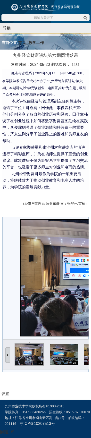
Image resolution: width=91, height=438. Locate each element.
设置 (5, 394)
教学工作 (36, 43)
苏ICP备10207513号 (37, 423)
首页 (22, 43)
